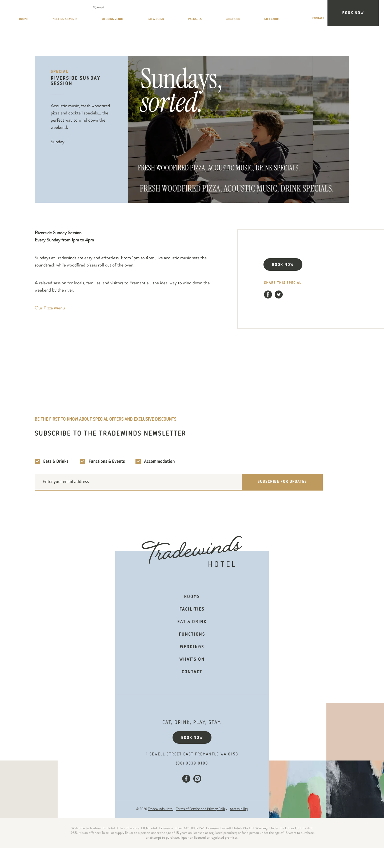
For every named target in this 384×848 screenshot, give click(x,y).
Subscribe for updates (282, 482)
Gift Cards (300, 14)
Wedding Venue (159, 14)
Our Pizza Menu (50, 308)
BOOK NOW (283, 265)
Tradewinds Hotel (160, 809)
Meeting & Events (111, 14)
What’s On (266, 14)
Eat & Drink (199, 14)
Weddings (192, 647)
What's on (192, 659)
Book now (192, 738)
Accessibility (239, 809)
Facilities (192, 609)
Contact (332, 14)
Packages (233, 14)
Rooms (74, 14)
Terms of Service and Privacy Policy (201, 809)
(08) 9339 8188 (192, 763)
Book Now (362, 13)
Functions (192, 634)
